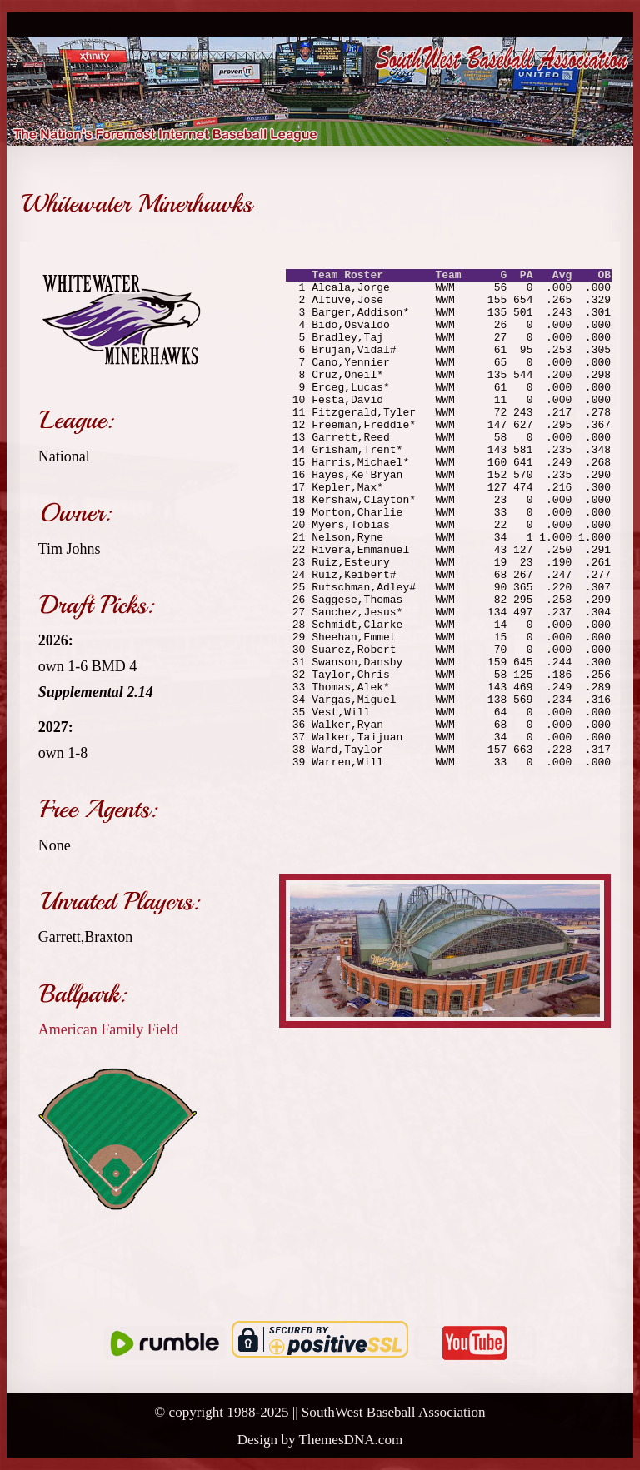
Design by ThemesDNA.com (320, 1440)
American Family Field (108, 1029)
